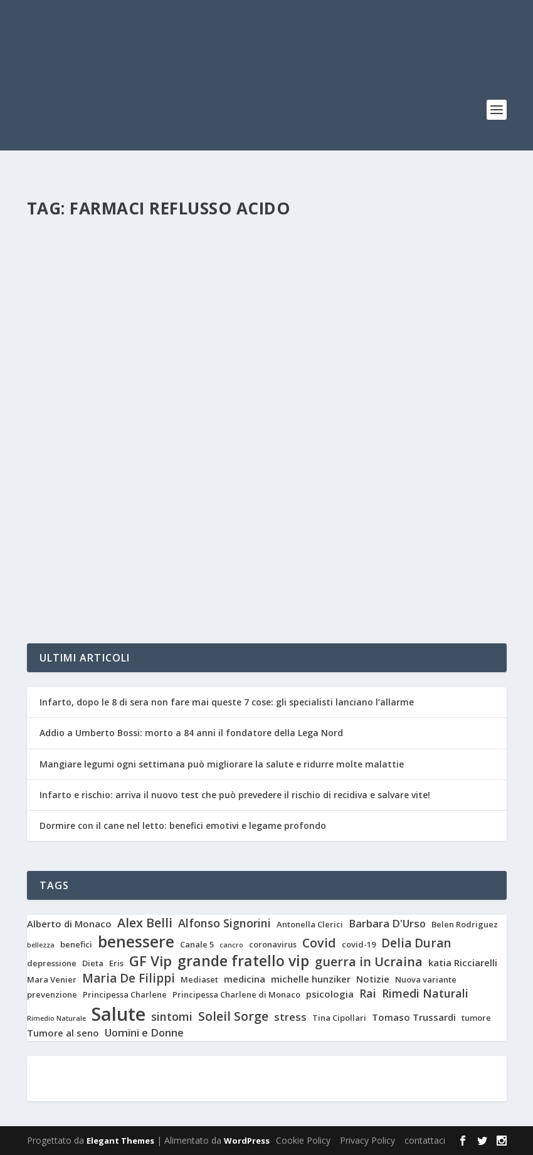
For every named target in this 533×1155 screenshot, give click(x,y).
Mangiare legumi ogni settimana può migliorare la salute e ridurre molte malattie (222, 764)
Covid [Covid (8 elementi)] (319, 943)
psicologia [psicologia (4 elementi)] (330, 994)
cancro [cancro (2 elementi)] (231, 945)
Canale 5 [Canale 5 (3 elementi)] (197, 944)
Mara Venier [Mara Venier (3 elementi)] (52, 979)
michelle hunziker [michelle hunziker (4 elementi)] (311, 979)
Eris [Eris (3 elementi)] (116, 963)
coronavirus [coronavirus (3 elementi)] (273, 944)
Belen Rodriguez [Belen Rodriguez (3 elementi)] (464, 924)
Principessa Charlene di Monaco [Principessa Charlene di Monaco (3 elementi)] (236, 994)
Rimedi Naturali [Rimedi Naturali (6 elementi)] (425, 993)
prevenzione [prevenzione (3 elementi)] (52, 994)
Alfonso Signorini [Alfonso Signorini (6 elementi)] (224, 923)
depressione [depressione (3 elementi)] (52, 963)
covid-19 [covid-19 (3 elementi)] (359, 944)
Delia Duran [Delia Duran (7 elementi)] (416, 943)
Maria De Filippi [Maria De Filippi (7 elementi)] (128, 978)
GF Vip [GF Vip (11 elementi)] (150, 961)
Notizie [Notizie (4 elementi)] (372, 979)
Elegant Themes (120, 1140)
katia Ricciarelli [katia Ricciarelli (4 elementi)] (462, 963)
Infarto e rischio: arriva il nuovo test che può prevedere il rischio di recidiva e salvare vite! (235, 795)
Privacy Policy (367, 1140)
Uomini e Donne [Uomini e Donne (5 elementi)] (144, 1033)
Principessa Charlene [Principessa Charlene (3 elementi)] (125, 994)
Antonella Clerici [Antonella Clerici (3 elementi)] (310, 924)
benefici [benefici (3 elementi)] (76, 944)
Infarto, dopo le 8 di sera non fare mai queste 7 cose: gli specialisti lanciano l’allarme (227, 702)
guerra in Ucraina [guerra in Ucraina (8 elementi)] (369, 962)
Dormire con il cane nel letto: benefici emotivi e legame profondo (184, 825)
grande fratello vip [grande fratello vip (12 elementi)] (243, 961)
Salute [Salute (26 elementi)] (118, 1014)
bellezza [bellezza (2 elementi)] (41, 945)
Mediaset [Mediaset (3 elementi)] (199, 979)
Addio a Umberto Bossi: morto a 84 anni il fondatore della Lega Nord (191, 733)
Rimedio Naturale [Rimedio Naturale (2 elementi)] (56, 1019)
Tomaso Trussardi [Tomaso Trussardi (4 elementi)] (414, 1017)
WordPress (247, 1140)
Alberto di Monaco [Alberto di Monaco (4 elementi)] (69, 924)
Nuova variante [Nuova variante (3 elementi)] (425, 979)
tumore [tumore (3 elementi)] (476, 1018)
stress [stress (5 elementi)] (290, 1017)
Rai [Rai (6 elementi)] (367, 993)
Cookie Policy (303, 1140)
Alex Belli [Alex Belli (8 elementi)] (144, 923)
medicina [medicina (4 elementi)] (244, 979)
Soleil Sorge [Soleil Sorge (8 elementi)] (233, 1016)
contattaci (424, 1140)
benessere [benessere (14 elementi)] (136, 942)
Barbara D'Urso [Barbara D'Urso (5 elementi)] (387, 924)
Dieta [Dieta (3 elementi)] (92, 963)
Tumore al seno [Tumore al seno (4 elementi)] (63, 1033)
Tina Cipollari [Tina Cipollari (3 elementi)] (339, 1018)
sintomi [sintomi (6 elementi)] (172, 1017)
